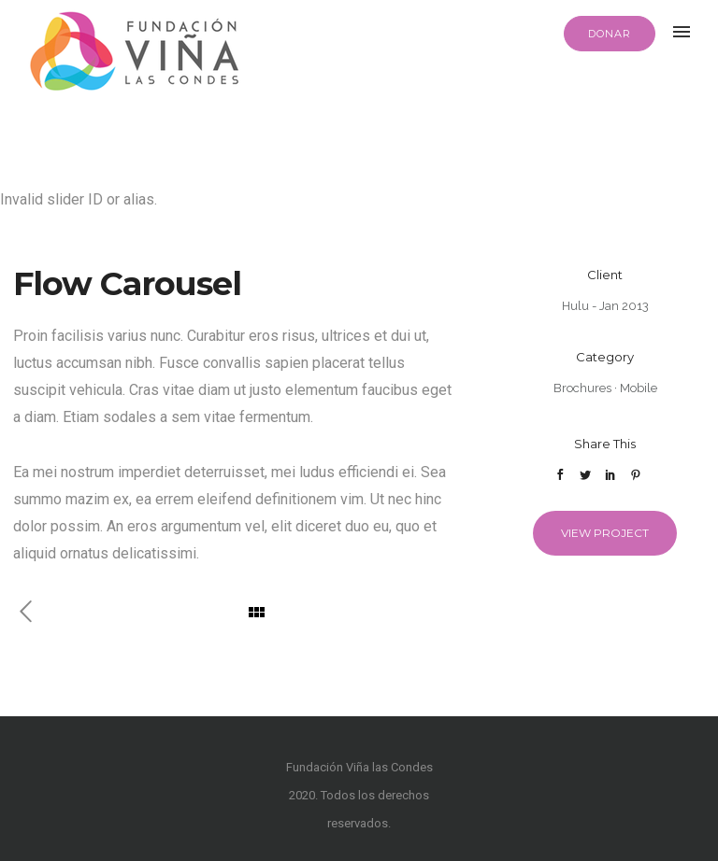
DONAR (609, 33)
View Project (605, 533)
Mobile (638, 388)
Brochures (582, 388)
